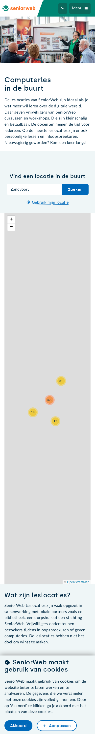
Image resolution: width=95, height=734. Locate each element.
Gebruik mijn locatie (50, 202)
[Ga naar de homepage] (23, 8)
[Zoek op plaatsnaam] (34, 189)
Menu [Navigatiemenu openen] (77, 8)
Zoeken (75, 189)
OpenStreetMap (78, 582)
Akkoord (18, 725)
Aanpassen (59, 725)
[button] (33, 412)
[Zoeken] (62, 8)
